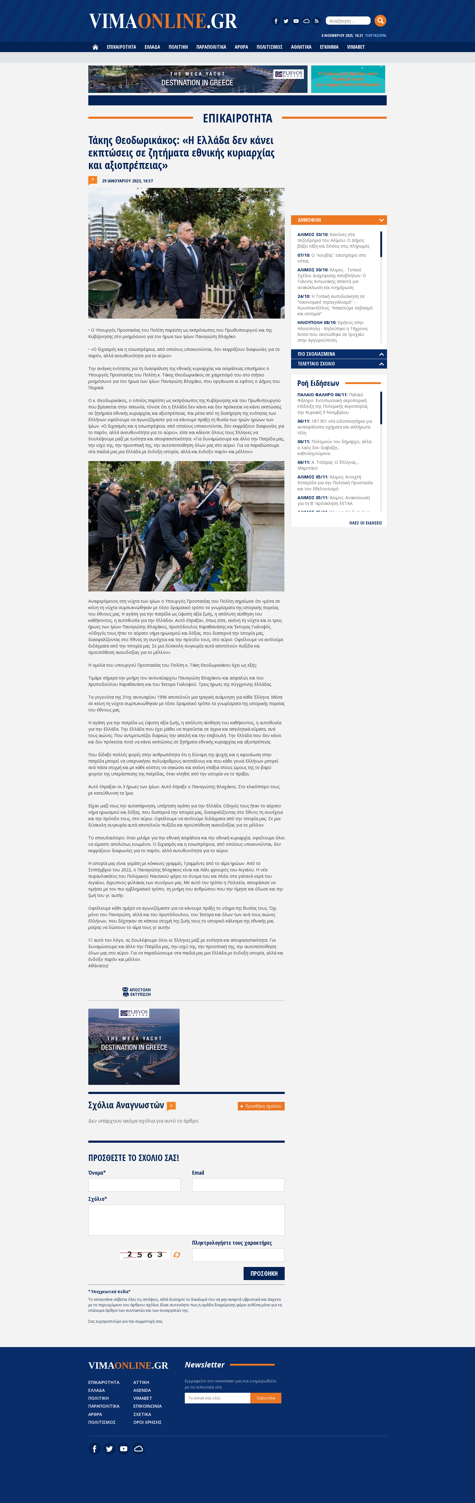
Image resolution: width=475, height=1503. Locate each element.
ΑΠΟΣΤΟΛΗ (140, 989)
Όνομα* (97, 1173)
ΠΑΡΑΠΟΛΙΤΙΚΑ (211, 46)
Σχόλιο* (97, 1199)
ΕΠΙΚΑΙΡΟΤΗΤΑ (121, 46)
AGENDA (142, 1390)
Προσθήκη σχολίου (263, 1106)
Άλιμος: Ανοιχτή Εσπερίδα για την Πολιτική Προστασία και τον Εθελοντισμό (335, 482)
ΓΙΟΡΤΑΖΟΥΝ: (376, 35)
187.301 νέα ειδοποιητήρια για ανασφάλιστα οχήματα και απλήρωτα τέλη (334, 427)
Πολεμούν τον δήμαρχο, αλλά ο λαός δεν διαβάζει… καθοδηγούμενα (334, 447)
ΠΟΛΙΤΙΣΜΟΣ (270, 46)
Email (198, 1173)
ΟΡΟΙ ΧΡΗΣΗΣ (147, 1422)
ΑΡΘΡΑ (241, 46)
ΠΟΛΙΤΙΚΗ (178, 46)
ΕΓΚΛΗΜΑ (329, 46)
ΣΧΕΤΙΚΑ (142, 1414)
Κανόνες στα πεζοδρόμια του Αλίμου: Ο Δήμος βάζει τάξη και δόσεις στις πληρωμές (333, 240)
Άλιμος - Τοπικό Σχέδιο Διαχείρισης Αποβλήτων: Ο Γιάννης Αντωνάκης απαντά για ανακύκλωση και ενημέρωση (331, 278)
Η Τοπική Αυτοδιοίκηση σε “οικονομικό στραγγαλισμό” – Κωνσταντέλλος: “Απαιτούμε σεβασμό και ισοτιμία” (335, 305)
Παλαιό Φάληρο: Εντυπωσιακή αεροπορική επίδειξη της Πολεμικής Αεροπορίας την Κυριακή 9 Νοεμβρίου (332, 403)
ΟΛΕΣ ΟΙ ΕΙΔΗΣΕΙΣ (365, 523)
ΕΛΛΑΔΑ (152, 46)
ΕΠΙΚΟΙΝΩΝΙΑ (147, 1406)
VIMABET (356, 46)
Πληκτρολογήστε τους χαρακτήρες (232, 1243)
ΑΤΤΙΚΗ (141, 1382)
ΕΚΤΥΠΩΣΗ (140, 994)
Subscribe (266, 1398)
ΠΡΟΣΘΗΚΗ (264, 1273)
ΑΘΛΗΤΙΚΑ (301, 46)
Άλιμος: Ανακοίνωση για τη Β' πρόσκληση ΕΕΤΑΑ (333, 500)
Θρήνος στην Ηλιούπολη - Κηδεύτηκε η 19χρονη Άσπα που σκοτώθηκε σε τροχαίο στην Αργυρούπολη (332, 331)
